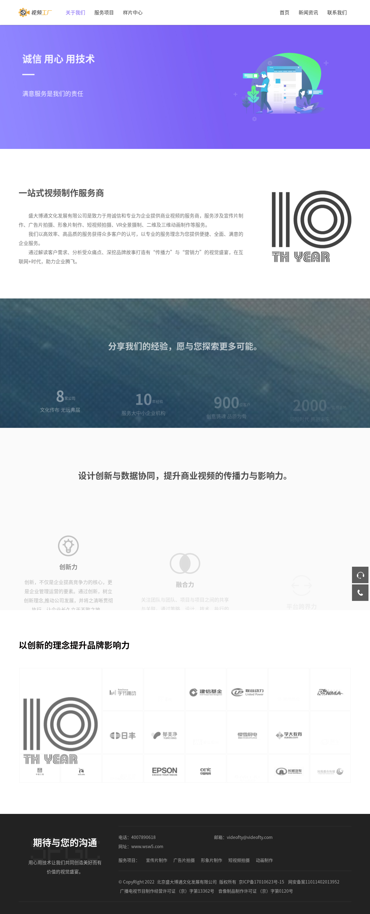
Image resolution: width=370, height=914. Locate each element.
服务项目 (104, 12)
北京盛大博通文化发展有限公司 (187, 882)
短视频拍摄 (239, 860)
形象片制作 (211, 860)
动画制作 (264, 860)
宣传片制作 (156, 860)
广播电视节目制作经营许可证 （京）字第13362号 (167, 891)
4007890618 (143, 837)
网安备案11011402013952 (313, 882)
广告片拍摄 (184, 860)
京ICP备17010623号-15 (261, 882)
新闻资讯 (308, 12)
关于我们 (75, 12)
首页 (284, 12)
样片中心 (133, 12)
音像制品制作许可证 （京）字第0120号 (255, 891)
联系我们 (337, 12)
